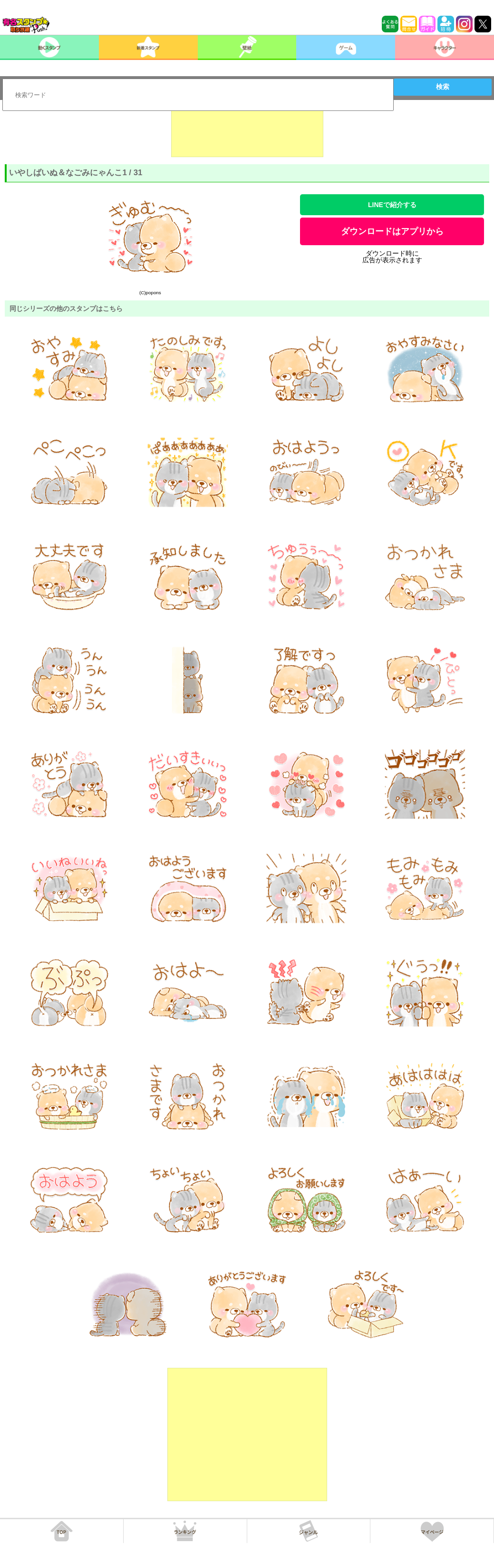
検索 (442, 86)
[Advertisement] (247, 133)
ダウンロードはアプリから (392, 231)
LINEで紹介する (392, 205)
